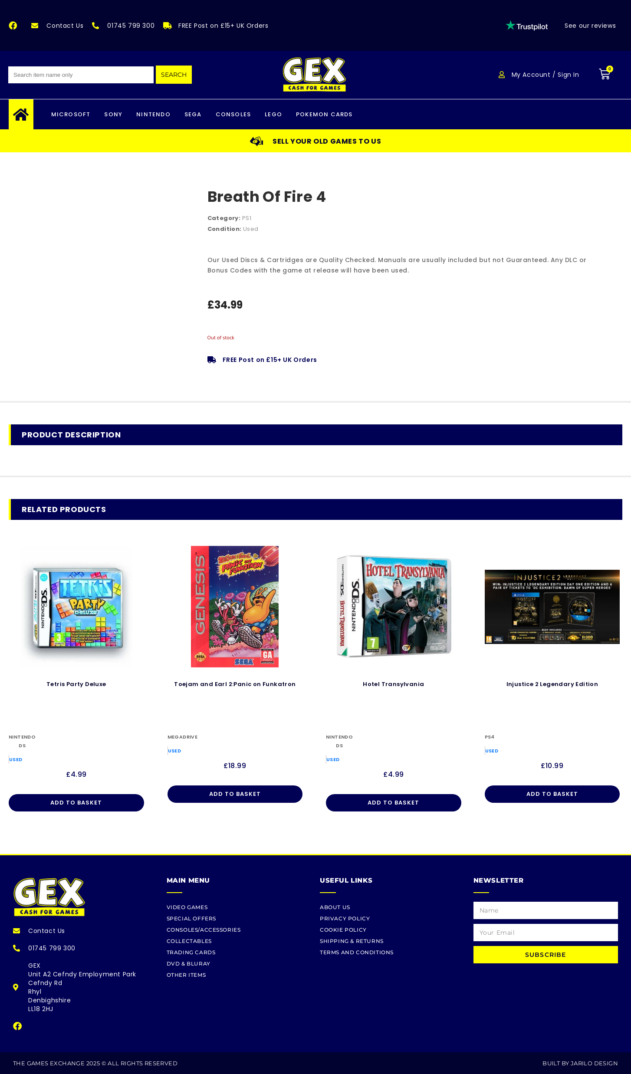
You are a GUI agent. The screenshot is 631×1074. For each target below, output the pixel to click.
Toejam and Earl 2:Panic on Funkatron (235, 684)
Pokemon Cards (324, 114)
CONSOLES (233, 114)
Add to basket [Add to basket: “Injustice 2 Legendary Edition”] (552, 794)
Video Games (187, 907)
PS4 (490, 736)
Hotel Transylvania (393, 684)
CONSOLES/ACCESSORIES (204, 929)
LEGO (273, 114)
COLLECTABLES (189, 941)
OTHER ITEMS (186, 975)
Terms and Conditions (357, 952)
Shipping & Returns (352, 941)
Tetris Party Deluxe (76, 684)
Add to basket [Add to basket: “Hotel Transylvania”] (393, 802)
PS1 (247, 218)
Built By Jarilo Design (580, 1063)
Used (251, 229)
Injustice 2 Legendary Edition (552, 684)
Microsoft (71, 114)
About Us (335, 907)
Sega (193, 114)
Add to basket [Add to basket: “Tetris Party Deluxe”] (76, 802)
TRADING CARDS (191, 952)
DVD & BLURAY (188, 963)
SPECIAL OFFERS (191, 918)
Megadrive (183, 736)
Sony (113, 114)
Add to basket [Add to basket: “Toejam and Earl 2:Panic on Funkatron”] (235, 794)
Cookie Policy (343, 929)
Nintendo (153, 114)
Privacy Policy (345, 918)
